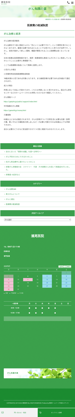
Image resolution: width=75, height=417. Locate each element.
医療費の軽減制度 (65, 216)
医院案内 (8, 39)
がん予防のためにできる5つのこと (19, 237)
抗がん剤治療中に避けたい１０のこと (20, 242)
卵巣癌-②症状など (13, 255)
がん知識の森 (55, 100)
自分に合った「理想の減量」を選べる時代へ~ (23, 232)
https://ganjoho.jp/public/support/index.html (22, 182)
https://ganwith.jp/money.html (16, 191)
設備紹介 (8, 48)
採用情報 (8, 74)
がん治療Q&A (11, 269)
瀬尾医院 (48, 100)
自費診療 (8, 30)
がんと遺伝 (10, 279)
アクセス (8, 65)
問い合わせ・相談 (20, 412)
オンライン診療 (10, 22)
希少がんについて (13, 274)
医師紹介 (8, 57)
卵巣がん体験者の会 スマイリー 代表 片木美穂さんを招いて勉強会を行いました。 (38, 248)
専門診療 (8, 13)
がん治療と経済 (12, 114)
